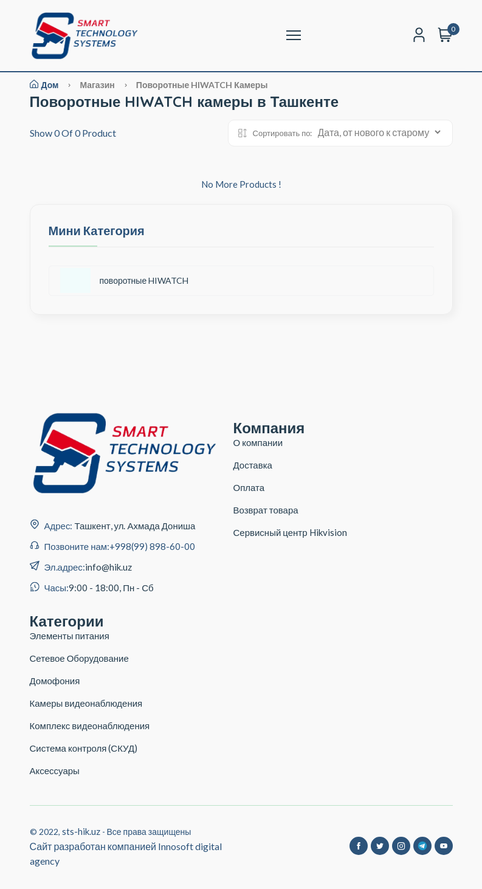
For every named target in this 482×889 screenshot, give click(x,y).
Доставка (252, 464)
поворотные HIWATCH (124, 280)
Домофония (55, 680)
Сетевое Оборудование (79, 658)
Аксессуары (55, 770)
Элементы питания (69, 635)
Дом (44, 85)
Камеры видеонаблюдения (86, 703)
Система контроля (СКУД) (84, 748)
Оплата (249, 487)
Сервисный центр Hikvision (290, 532)
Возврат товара (265, 509)
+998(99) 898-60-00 (152, 546)
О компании (258, 442)
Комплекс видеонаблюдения (90, 725)
